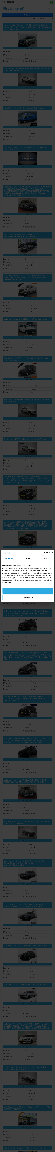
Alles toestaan (28, 591)
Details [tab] (27, 558)
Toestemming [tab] (10, 558)
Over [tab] (45, 558)
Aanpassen (27, 597)
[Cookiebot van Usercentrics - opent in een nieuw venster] (44, 553)
